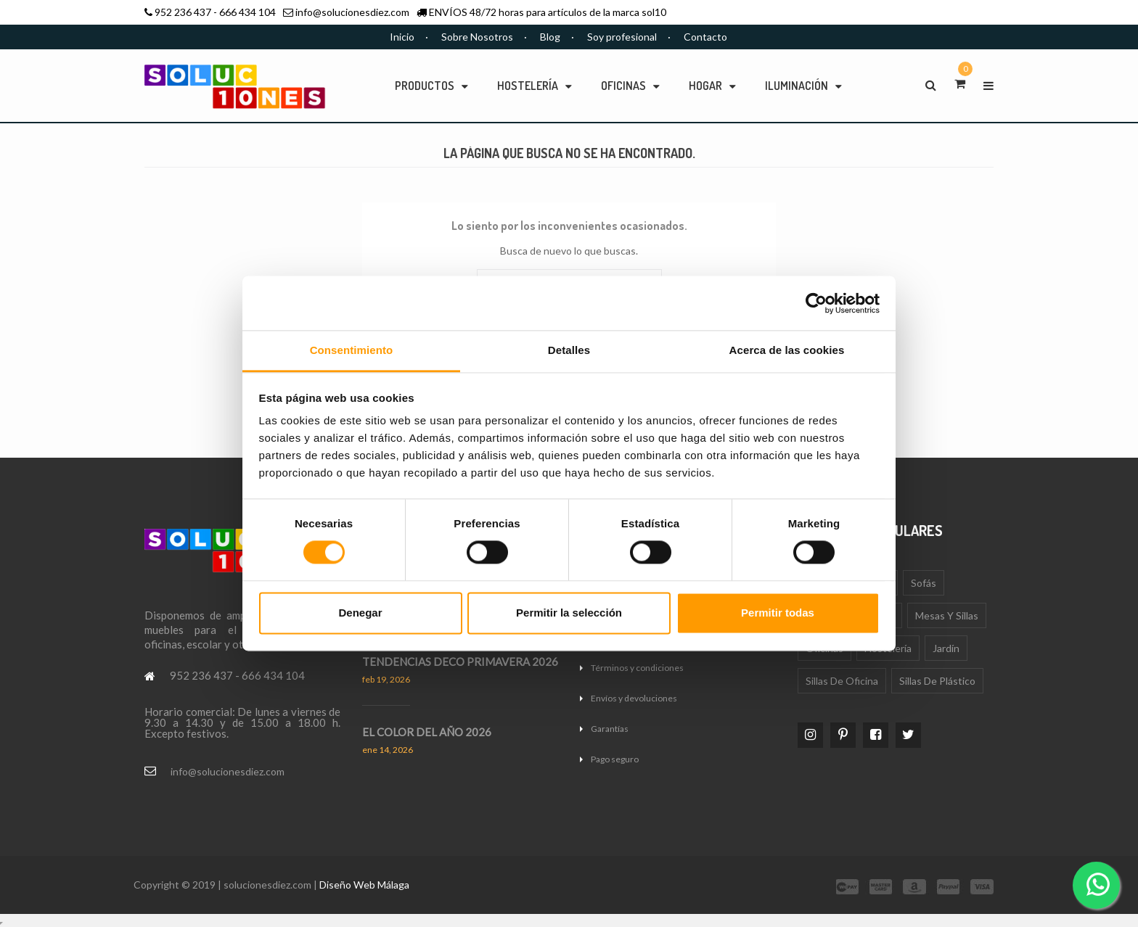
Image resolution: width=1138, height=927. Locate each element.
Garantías (610, 728)
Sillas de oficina (842, 681)
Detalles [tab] (569, 350)
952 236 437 (183, 12)
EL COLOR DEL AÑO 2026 (426, 731)
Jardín (946, 648)
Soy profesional (622, 36)
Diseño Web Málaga (364, 884)
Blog (550, 36)
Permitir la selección (569, 612)
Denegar (360, 612)
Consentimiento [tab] (351, 350)
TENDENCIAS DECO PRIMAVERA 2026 (460, 661)
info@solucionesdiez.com (352, 12)
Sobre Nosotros (477, 36)
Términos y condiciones (637, 667)
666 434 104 (247, 12)
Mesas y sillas (946, 615)
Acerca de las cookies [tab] (787, 350)
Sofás (923, 583)
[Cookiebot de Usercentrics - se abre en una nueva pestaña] (816, 303)
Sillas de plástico (937, 681)
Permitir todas (777, 612)
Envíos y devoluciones (634, 698)
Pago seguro (615, 759)
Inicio (402, 36)
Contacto (705, 36)
